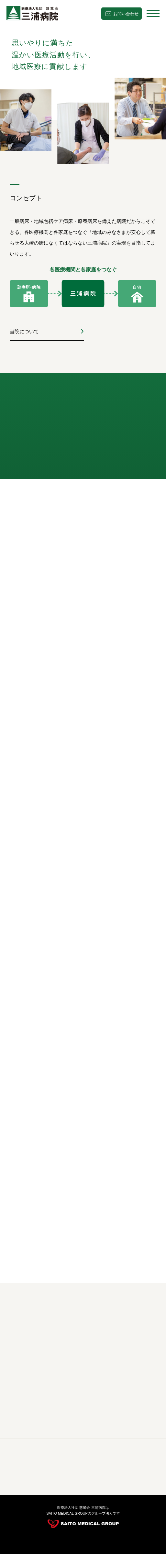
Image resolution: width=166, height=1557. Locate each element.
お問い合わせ (125, 13)
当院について (24, 331)
